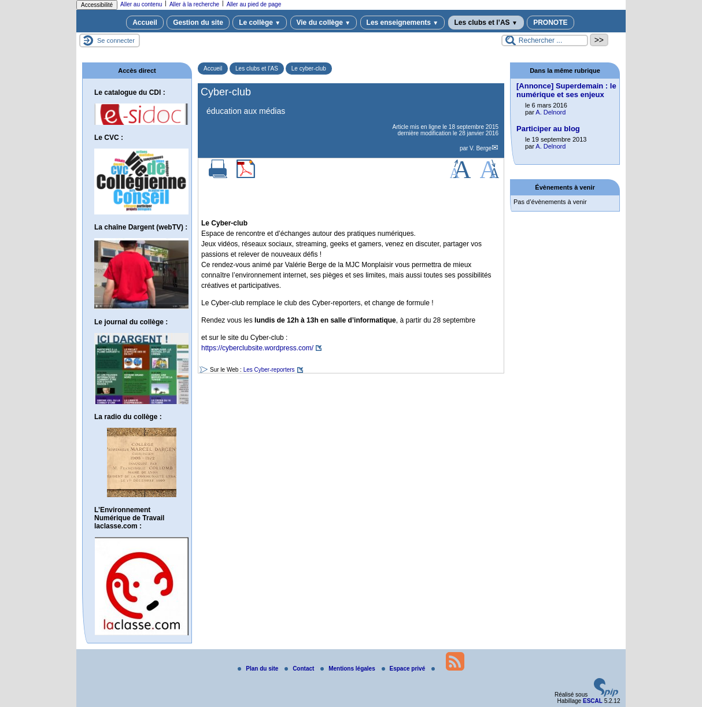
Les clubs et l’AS (486, 22)
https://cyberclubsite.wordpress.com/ (257, 348)
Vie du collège (324, 22)
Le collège (259, 22)
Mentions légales (348, 668)
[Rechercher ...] (544, 40)
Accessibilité (97, 5)
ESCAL (593, 701)
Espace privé (404, 668)
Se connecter (116, 40)
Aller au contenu (141, 4)
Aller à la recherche (194, 4)
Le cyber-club (308, 68)
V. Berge (481, 148)
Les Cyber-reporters (269, 370)
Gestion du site (198, 22)
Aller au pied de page (254, 4)
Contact (300, 668)
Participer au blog (548, 128)
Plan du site (259, 668)
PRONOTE (550, 22)
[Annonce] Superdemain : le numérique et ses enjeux (566, 90)
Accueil (144, 22)
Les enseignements (403, 22)
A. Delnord (550, 112)
